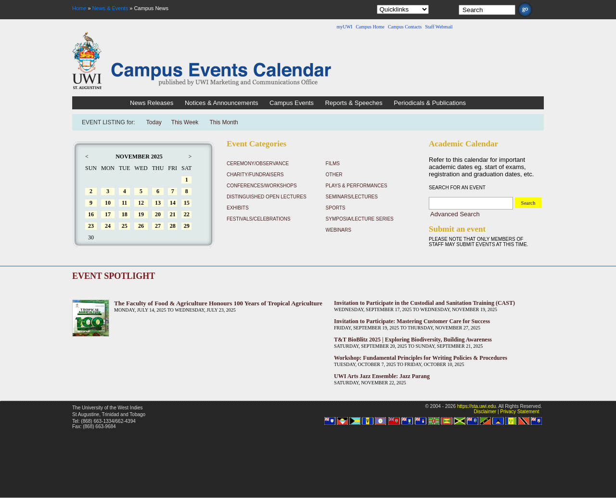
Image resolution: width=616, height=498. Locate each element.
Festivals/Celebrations (258, 219)
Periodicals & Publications (430, 102)
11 (124, 202)
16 (91, 214)
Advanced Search (455, 214)
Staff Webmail (438, 26)
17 (108, 214)
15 (187, 202)
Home (79, 8)
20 (158, 214)
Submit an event (457, 229)
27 (158, 226)
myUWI (344, 26)
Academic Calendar (463, 143)
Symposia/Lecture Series (360, 219)
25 (125, 226)
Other (334, 174)
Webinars (338, 230)
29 (187, 226)
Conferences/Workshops (262, 185)
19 (141, 214)
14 (173, 202)
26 (141, 226)
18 (125, 214)
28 (173, 226)
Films (333, 163)
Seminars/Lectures (352, 196)
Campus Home (370, 26)
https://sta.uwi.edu (476, 406)
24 (108, 226)
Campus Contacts (405, 26)
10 (108, 202)
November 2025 (139, 156)
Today (154, 122)
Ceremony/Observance (258, 163)
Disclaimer (485, 411)
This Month (223, 122)
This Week (184, 122)
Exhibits (238, 207)
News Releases (151, 102)
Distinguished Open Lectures (267, 196)
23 (91, 226)
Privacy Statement (519, 411)
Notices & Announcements (221, 102)
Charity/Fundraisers (255, 174)
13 (158, 202)
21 (173, 214)
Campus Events (292, 102)
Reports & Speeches (353, 102)
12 (141, 202)
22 (187, 214)
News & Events (110, 8)
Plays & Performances (356, 185)
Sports (336, 207)
